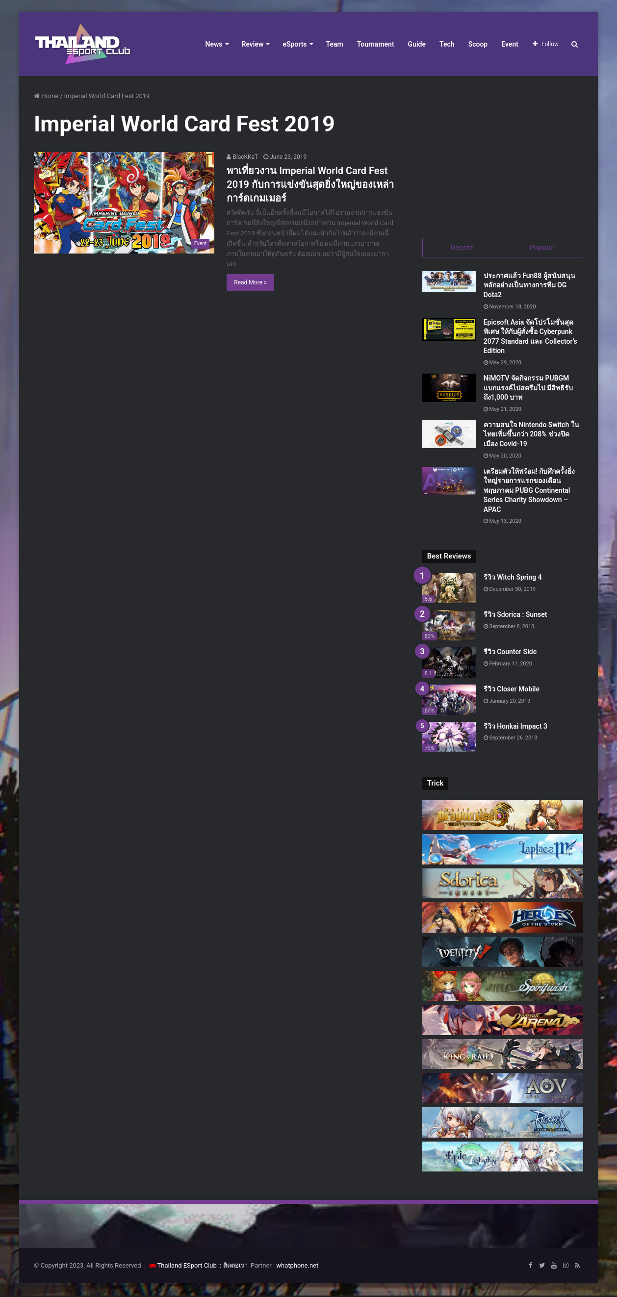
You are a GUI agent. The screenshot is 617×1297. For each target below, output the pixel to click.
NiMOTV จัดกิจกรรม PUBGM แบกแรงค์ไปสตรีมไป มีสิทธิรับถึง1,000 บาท (528, 388)
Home (46, 96)
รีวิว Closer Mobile (512, 690)
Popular (542, 247)
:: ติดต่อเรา (233, 1267)
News (214, 44)
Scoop (478, 44)
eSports (295, 44)
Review (253, 44)
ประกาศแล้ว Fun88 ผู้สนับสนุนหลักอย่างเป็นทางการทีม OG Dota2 (529, 286)
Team (334, 44)
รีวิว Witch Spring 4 (513, 579)
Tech (447, 44)
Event (509, 44)
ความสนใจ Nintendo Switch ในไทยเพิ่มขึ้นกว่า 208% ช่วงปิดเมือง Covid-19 (531, 435)
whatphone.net (297, 1267)
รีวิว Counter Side (510, 653)
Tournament (375, 44)
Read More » (250, 282)
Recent (462, 247)
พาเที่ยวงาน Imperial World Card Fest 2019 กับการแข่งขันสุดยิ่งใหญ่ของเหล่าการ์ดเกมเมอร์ (310, 184)
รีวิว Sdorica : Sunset (515, 616)
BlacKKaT (242, 156)
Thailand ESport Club (187, 1267)
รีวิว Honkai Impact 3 (515, 727)
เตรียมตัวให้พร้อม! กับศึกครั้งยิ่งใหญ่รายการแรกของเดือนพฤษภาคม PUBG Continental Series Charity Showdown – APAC (529, 491)
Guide (417, 44)
